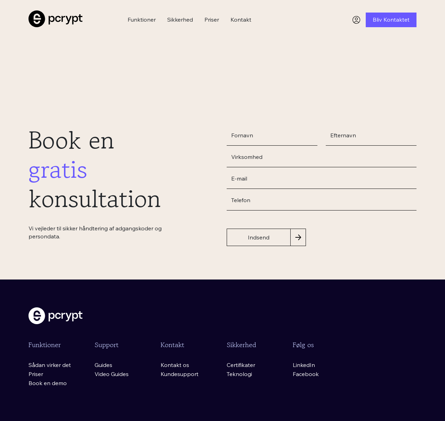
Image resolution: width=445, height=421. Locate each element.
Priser (211, 19)
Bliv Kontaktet (391, 19)
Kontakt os (175, 364)
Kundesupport (180, 373)
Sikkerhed (180, 19)
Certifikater (241, 364)
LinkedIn (304, 364)
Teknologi (239, 373)
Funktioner (142, 19)
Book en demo (48, 383)
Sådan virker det (50, 364)
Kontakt (240, 19)
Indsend (258, 237)
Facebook (306, 373)
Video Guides (112, 373)
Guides (103, 364)
